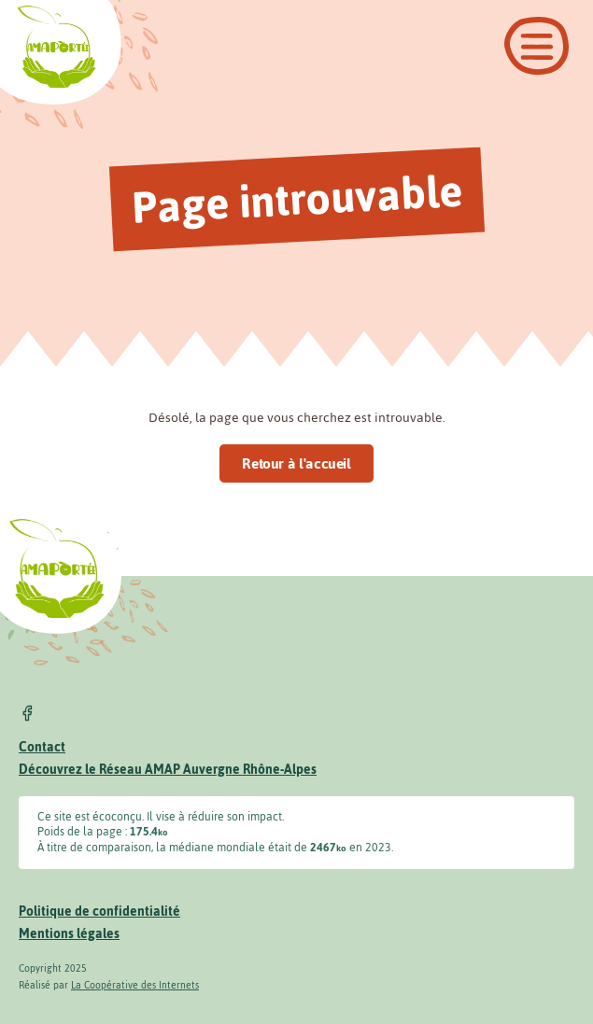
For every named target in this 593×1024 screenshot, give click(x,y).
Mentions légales (69, 934)
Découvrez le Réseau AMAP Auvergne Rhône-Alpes (168, 769)
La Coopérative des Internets (135, 985)
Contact (42, 747)
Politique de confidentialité (99, 911)
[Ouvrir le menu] (536, 46)
